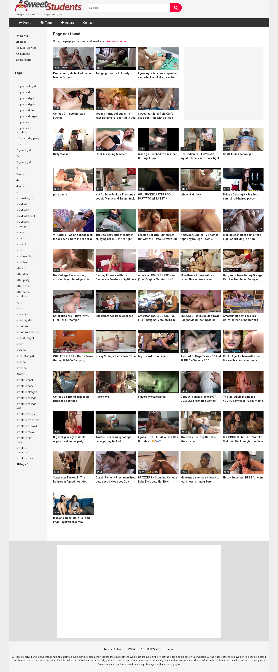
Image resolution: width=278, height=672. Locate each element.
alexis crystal (24, 320)
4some (20, 186)
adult (19, 250)
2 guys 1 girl (23, 150)
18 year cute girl (26, 86)
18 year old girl (25, 98)
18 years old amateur (23, 130)
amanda (21, 368)
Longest (23, 53)
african (20, 268)
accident (21, 204)
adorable (21, 244)
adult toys (22, 262)
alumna (21, 362)
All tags (22, 464)
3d (17, 168)
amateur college (26, 398)
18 (17, 80)
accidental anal (25, 216)
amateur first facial (24, 440)
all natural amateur (28, 332)
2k (17, 156)
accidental (22, 210)
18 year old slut (25, 110)
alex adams (23, 314)
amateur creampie (27, 420)
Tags (48, 23)
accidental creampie (22, 224)
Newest (23, 35)
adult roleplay (24, 256)
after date (22, 274)
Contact (88, 23)
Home (27, 23)
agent (20, 302)
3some (20, 174)
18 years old (23, 122)
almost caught (25, 338)
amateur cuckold (26, 426)
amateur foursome (22, 450)
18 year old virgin (26, 116)
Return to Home (116, 41)
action (20, 232)
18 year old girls (25, 104)
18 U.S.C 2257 (149, 649)
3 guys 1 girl (23, 162)
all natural (22, 326)
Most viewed (26, 47)
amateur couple (26, 414)
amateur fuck (24, 458)
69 (17, 192)
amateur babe (25, 386)
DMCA (131, 649)
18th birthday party (28, 138)
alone (19, 344)
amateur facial (25, 432)
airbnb (20, 308)
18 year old (23, 92)
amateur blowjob (26, 392)
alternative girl (25, 356)
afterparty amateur (22, 294)
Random (23, 59)
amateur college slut (26, 406)
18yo (19, 144)
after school (23, 286)
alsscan (21, 350)
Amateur (21, 374)
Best (21, 41)
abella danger (24, 198)
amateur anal (24, 380)
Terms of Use (112, 649)
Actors (69, 23)
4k (17, 180)
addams (21, 238)
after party (23, 280)
